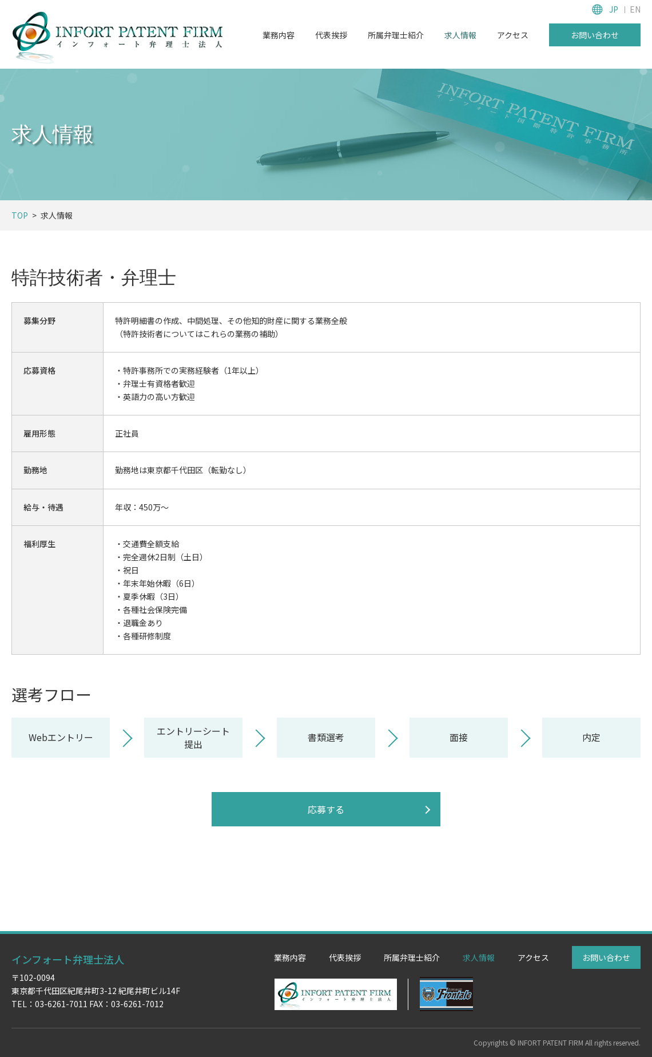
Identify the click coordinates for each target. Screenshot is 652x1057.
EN (635, 9)
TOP (19, 215)
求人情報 (460, 35)
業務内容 (279, 35)
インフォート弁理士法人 (67, 959)
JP (613, 9)
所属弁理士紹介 (396, 35)
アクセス (512, 35)
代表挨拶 (331, 35)
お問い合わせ (595, 35)
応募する (326, 809)
